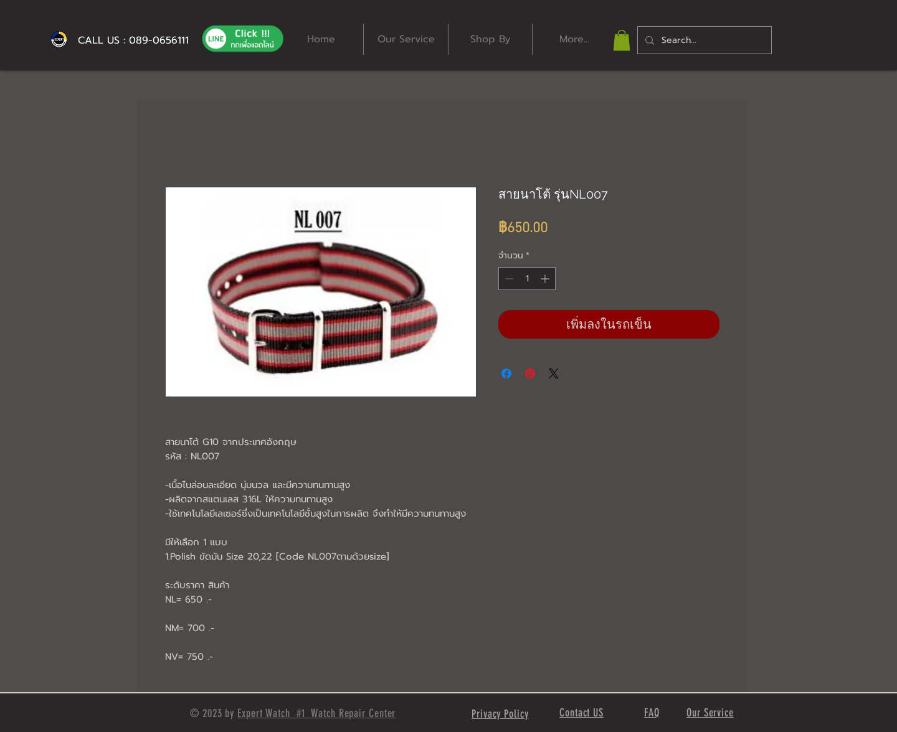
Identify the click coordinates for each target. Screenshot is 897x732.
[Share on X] (553, 373)
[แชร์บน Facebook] (506, 373)
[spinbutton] (527, 278)
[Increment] (546, 278)
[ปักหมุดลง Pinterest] (530, 373)
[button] (621, 40)
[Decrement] (508, 278)
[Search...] (703, 40)
